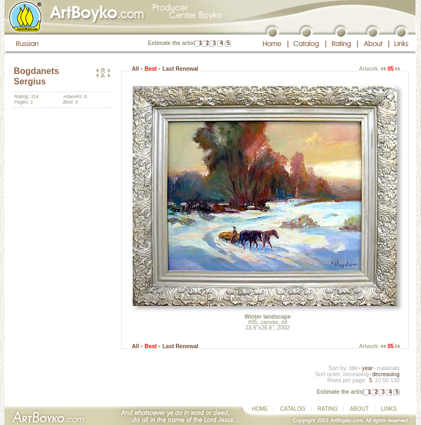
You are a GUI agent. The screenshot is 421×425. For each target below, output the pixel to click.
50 (386, 380)
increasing (356, 374)
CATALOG (292, 409)
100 (395, 380)
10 (377, 380)
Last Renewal (180, 69)
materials (388, 368)
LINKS (389, 409)
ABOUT (359, 409)
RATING (327, 409)
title (353, 368)
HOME (260, 409)
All (135, 69)
